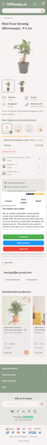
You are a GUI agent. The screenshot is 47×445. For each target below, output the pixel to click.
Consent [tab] (8, 201)
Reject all (23, 249)
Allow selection (23, 243)
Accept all (23, 237)
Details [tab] (38, 201)
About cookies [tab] (23, 201)
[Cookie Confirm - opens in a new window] (35, 194)
